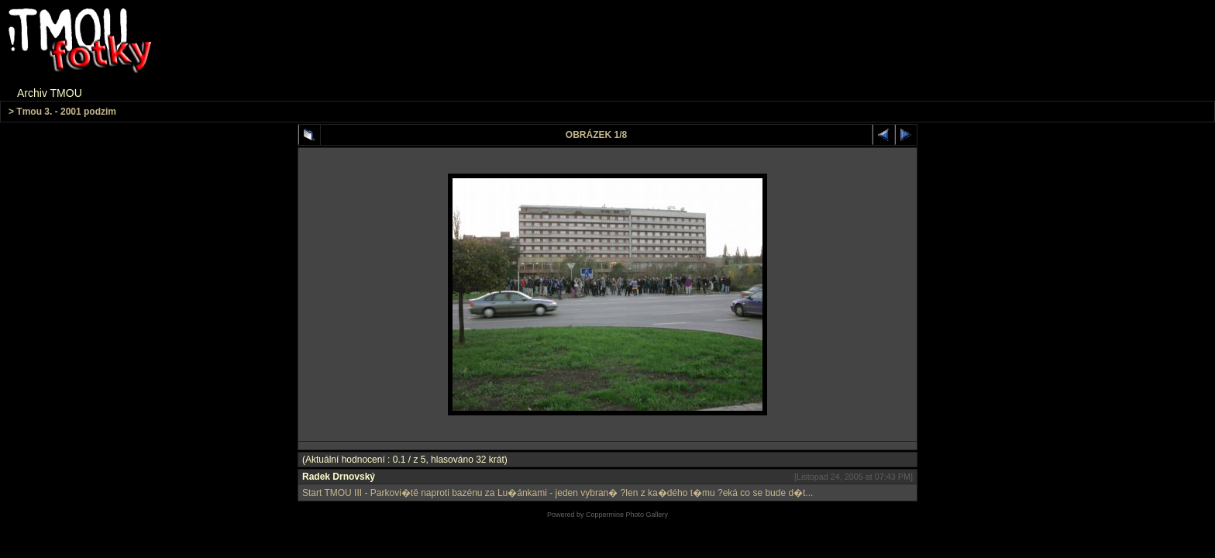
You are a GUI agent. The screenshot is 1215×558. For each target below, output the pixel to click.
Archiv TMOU (49, 93)
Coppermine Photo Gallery (627, 514)
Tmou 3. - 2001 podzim (66, 111)
